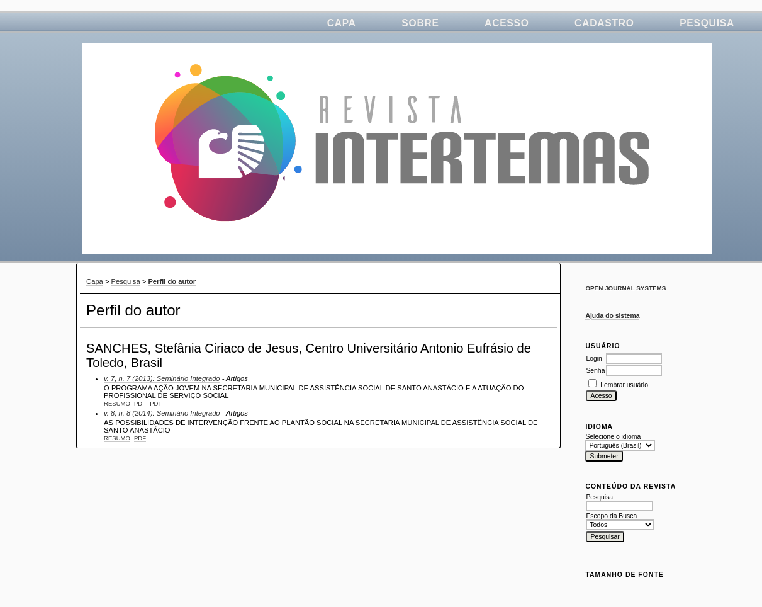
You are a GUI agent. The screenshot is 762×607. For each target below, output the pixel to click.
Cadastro (604, 23)
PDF (140, 403)
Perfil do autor (172, 281)
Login (594, 358)
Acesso (507, 23)
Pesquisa (707, 23)
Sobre (420, 23)
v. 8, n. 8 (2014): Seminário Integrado (162, 413)
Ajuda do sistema (612, 315)
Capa (341, 23)
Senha (595, 370)
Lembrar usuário (624, 385)
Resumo (117, 403)
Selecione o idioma (613, 436)
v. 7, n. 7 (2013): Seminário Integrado (162, 378)
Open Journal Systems (625, 288)
